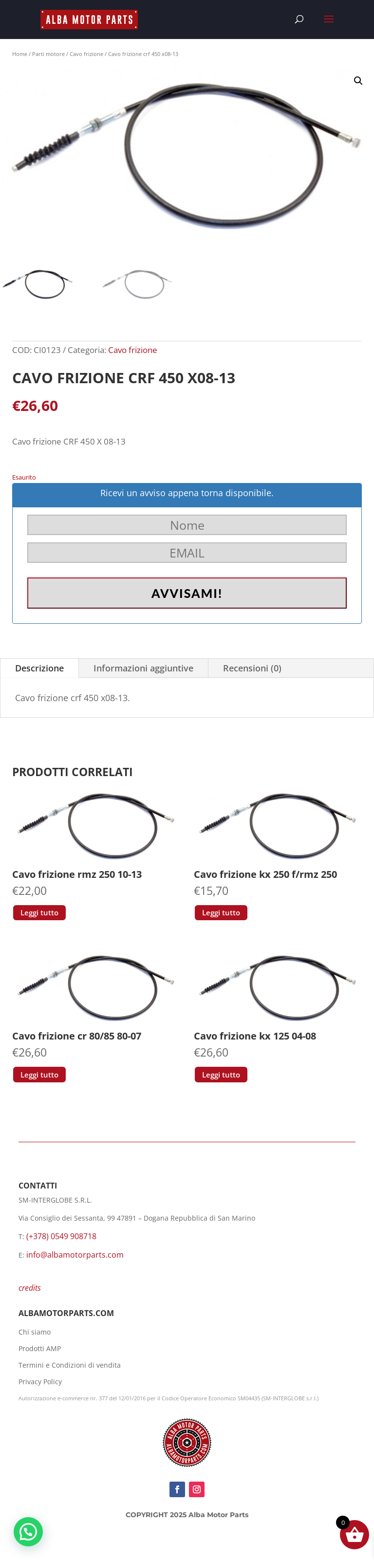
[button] (358, 81)
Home (19, 53)
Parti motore (48, 53)
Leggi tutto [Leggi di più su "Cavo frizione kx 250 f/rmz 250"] (221, 912)
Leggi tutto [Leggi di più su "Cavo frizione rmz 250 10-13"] (39, 912)
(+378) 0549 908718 (61, 1236)
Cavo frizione (86, 53)
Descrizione (39, 668)
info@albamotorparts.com (75, 1254)
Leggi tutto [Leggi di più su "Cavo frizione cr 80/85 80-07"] (39, 1074)
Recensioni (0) (252, 668)
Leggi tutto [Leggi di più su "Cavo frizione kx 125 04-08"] (221, 1074)
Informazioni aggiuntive (143, 668)
